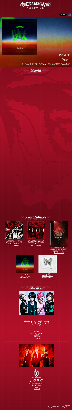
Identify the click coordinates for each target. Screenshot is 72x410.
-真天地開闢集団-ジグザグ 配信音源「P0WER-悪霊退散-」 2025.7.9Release (36, 243)
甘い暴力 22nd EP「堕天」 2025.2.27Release (25, 276)
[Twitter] (36, 335)
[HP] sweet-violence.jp (36, 333)
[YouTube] (37, 338)
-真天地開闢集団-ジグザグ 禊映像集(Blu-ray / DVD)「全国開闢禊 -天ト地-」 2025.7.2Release (58, 250)
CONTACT (68, 405)
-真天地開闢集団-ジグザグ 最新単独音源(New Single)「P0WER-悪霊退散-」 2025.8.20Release (14, 243)
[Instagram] (36, 336)
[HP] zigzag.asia (37, 385)
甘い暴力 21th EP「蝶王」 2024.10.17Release (47, 275)
